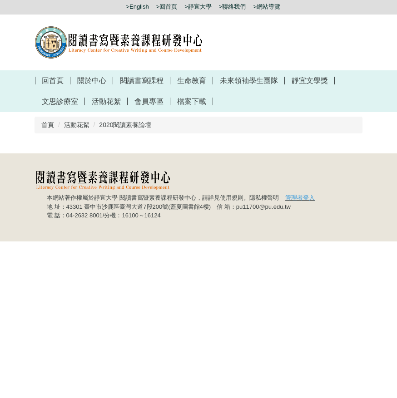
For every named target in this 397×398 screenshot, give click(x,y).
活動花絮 (76, 124)
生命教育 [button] (191, 80)
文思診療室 (60, 101)
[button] (349, 208)
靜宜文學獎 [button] (310, 80)
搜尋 (357, 6)
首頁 (47, 124)
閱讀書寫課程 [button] (142, 80)
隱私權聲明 (264, 354)
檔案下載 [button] (191, 101)
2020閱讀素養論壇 (125, 124)
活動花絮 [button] (106, 101)
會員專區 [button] (149, 101)
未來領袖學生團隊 (249, 80)
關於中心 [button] (91, 80)
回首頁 (53, 80)
